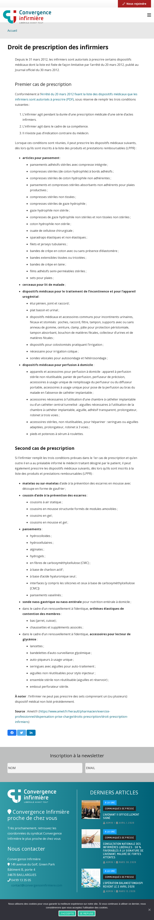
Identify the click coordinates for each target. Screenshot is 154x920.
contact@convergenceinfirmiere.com (36, 885)
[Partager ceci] (11, 733)
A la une (110, 802)
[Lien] (27, 16)
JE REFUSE (87, 913)
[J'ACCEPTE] (149, 910)
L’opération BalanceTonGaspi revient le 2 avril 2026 (123, 884)
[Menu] (149, 15)
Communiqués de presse (119, 808)
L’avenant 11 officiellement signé (121, 816)
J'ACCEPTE (67, 913)
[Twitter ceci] (21, 733)
